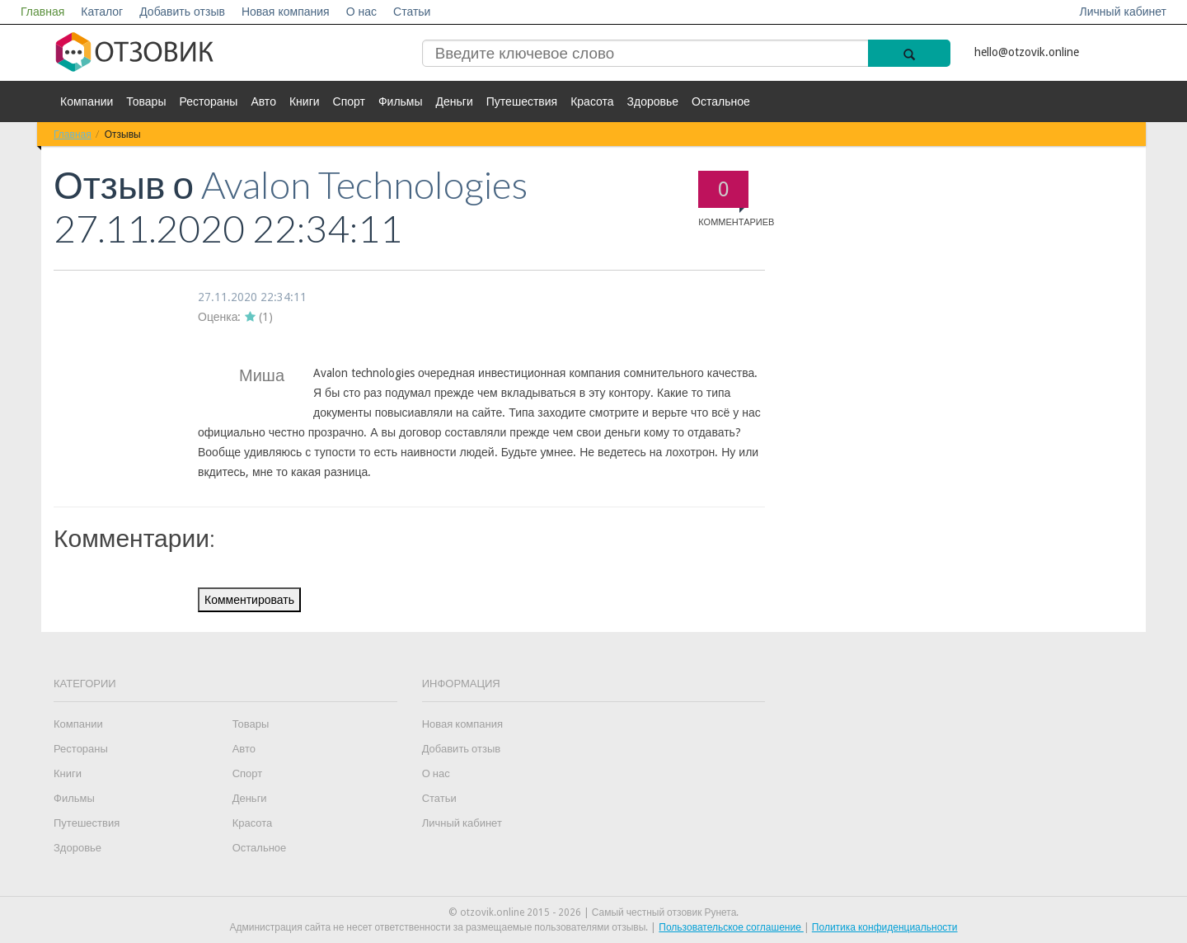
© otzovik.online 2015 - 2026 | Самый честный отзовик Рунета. (593, 912)
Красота (591, 101)
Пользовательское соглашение (731, 927)
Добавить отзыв (182, 11)
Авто (263, 101)
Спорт (349, 101)
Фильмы (400, 101)
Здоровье (653, 101)
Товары (146, 101)
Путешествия (521, 101)
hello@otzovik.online (1026, 52)
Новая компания (286, 11)
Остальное (721, 101)
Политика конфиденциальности (885, 927)
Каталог (102, 11)
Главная (42, 11)
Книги (304, 101)
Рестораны (208, 101)
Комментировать (249, 599)
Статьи (411, 11)
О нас (361, 11)
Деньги (454, 101)
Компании (86, 101)
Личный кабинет (1123, 11)
